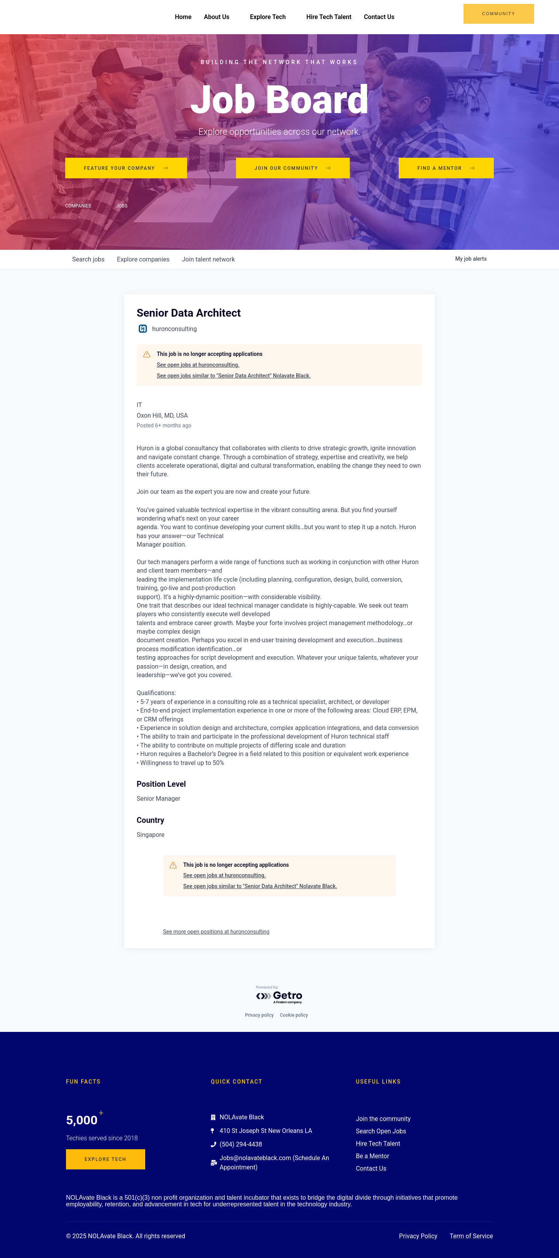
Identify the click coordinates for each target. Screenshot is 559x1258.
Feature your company (126, 168)
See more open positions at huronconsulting (216, 932)
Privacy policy (259, 1015)
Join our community (293, 168)
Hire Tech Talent (328, 17)
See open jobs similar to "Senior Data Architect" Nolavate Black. (234, 376)
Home (183, 17)
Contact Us (379, 17)
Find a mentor (446, 168)
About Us (221, 17)
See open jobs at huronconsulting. (198, 365)
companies (143, 259)
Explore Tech (272, 17)
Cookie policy (294, 1015)
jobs (88, 259)
